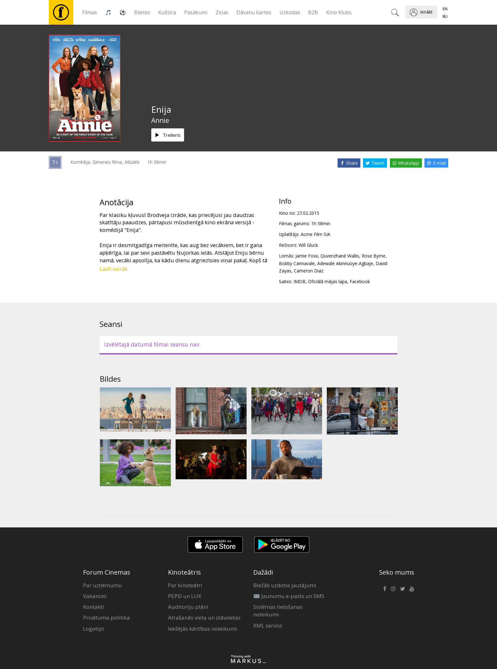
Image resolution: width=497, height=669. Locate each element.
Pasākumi (195, 12)
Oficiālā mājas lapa (327, 281)
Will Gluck (308, 245)
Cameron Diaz (308, 271)
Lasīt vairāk (113, 268)
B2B (313, 12)
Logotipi (93, 628)
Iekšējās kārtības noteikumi (202, 628)
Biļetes (142, 12)
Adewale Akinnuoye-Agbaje (345, 263)
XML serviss (267, 625)
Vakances (94, 596)
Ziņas (222, 12)
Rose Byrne (373, 256)
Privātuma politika (106, 617)
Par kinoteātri (185, 585)
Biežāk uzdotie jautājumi (284, 585)
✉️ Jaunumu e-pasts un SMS (288, 596)
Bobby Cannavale (297, 263)
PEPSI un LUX (184, 596)
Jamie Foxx (306, 256)
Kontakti (93, 606)
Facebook (360, 281)
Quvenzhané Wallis (339, 256)
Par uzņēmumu (102, 585)
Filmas (89, 12)
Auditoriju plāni (188, 606)
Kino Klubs (339, 12)
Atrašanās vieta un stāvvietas (204, 617)
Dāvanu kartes (253, 12)
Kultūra (167, 12)
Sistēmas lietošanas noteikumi (278, 610)
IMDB (300, 281)
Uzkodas (290, 12)
